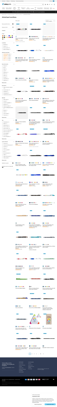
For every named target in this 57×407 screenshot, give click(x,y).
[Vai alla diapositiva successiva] (56, 12)
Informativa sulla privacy (11, 379)
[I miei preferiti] (49, 4)
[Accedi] (52, 4)
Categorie (3, 30)
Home (7, 379)
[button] (27, 354)
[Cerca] (43, 4)
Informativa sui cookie (35, 402)
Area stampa (30, 368)
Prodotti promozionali (11, 14)
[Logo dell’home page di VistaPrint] (6, 4)
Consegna (20, 366)
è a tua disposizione (8, 367)
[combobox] (28, 4)
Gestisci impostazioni (38, 404)
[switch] (53, 1)
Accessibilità (21, 370)
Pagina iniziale (4, 14)
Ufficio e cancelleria (19, 14)
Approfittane (42, 11)
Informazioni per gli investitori (31, 367)
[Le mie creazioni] (47, 4)
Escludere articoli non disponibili (7, 166)
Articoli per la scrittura (26, 14)
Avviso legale (3, 380)
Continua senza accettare (36, 394)
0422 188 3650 (4, 379)
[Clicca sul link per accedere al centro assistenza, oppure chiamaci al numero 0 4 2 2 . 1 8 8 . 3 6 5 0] (45, 4)
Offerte (54, 8)
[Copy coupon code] (33, 12)
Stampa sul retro (5, 27)
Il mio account (21, 363)
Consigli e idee (21, 367)
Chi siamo (29, 363)
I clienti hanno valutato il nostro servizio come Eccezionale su (43, 369)
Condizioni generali (17, 379)
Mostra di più (4, 82)
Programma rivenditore (22, 369)
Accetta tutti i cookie (50, 404)
